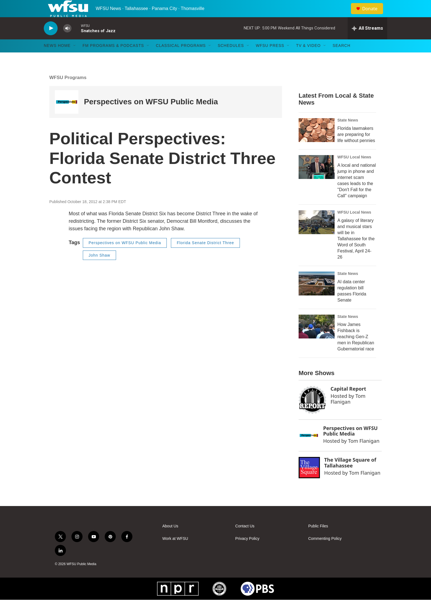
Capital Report (348, 401)
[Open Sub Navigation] (75, 57)
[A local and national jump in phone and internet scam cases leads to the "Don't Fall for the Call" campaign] (317, 179)
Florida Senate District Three (205, 254)
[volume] (67, 40)
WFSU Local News (354, 169)
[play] (50, 40)
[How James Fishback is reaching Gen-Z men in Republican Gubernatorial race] (317, 338)
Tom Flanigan (347, 410)
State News (347, 132)
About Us (170, 538)
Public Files (318, 538)
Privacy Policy (247, 551)
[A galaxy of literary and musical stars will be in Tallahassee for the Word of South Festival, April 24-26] (317, 234)
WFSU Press (270, 57)
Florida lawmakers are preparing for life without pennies (356, 146)
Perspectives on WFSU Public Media (151, 114)
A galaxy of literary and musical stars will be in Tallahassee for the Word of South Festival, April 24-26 (355, 250)
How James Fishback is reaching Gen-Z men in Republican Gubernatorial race (355, 348)
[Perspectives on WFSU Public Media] (66, 114)
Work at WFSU (175, 551)
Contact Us (244, 538)
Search (341, 57)
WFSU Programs (67, 89)
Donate (373, 14)
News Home (57, 57)
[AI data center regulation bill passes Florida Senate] (317, 295)
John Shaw (99, 267)
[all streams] (367, 40)
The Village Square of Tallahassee (350, 474)
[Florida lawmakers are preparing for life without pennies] (317, 142)
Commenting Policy (325, 551)
